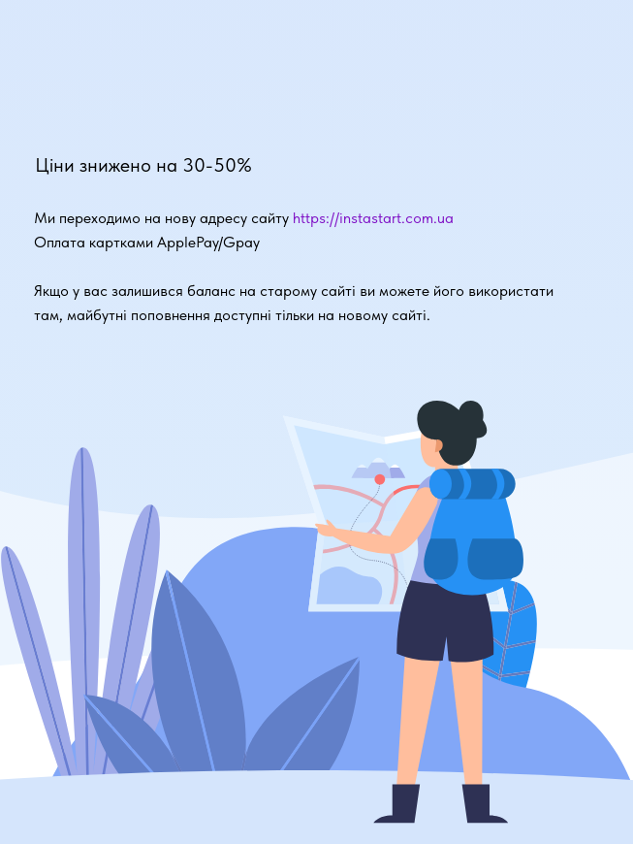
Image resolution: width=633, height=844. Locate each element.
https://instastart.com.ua (373, 218)
